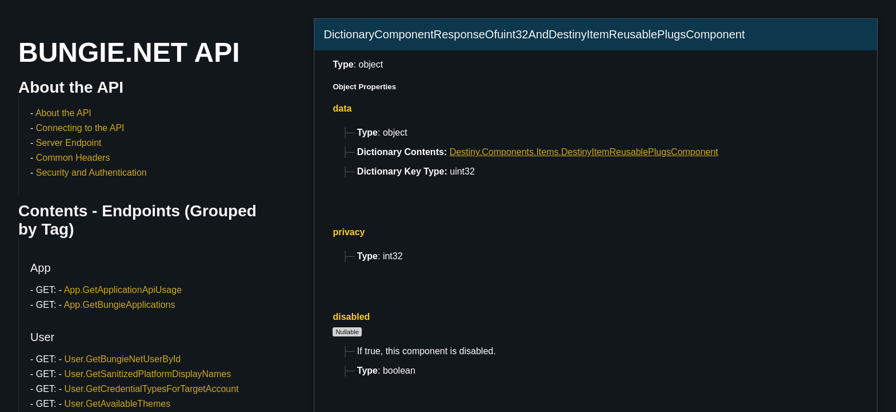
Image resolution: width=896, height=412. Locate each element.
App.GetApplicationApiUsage (123, 290)
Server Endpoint (69, 143)
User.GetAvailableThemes (118, 404)
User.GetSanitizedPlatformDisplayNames (148, 374)
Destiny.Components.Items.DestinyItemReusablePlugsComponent (584, 152)
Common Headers (73, 158)
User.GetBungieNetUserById (123, 359)
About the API (63, 113)
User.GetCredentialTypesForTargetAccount (152, 389)
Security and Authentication (91, 172)
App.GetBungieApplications (119, 305)
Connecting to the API (80, 128)
